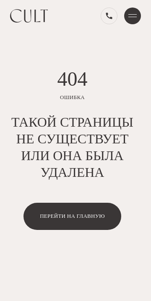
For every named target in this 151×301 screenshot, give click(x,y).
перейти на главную (72, 216)
